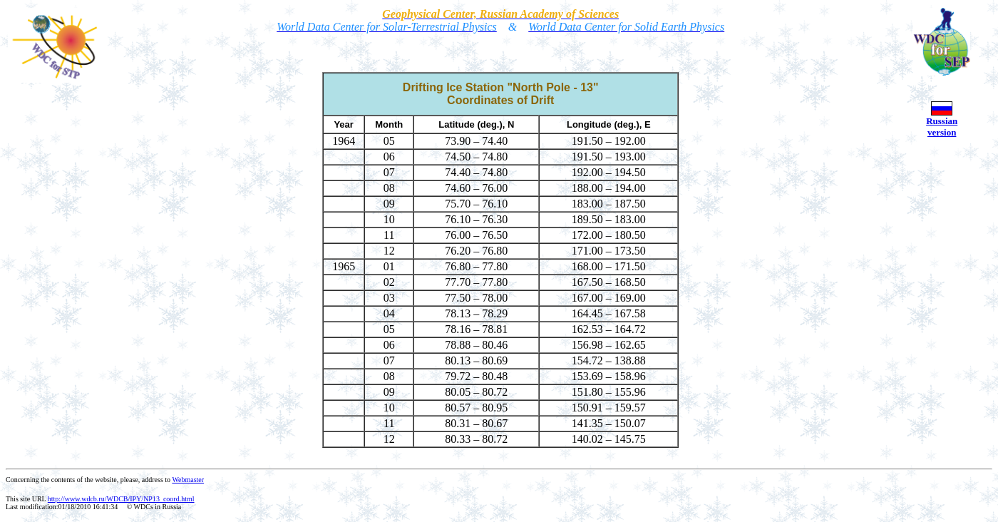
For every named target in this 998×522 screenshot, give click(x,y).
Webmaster (188, 479)
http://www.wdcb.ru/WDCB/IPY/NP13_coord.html (121, 499)
